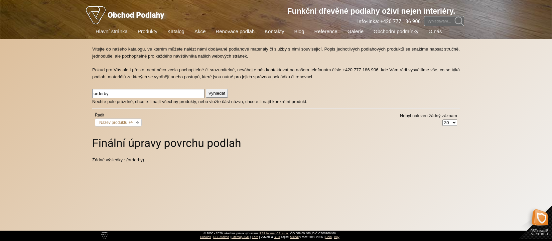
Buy (336, 237)
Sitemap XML (241, 237)
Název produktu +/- (116, 122)
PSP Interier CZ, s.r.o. (273, 233)
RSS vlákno (221, 237)
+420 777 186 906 (400, 21)
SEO (277, 237)
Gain (328, 237)
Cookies (205, 237)
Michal (294, 237)
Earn (255, 237)
